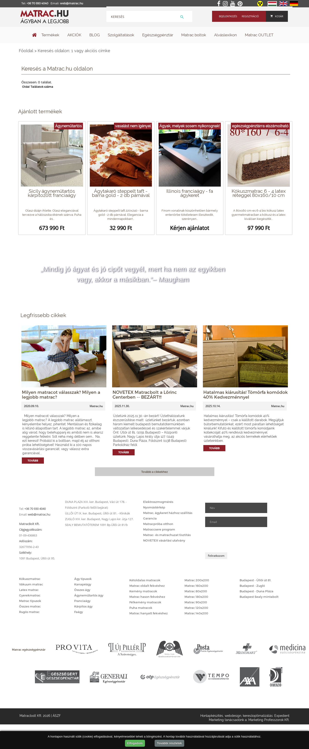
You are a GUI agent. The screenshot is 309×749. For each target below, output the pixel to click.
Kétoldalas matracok (144, 580)
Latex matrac (29, 590)
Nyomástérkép (154, 507)
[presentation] (240, 540)
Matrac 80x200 (195, 591)
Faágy (78, 612)
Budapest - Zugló (252, 585)
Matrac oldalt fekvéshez (147, 585)
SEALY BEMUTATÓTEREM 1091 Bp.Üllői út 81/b (96, 525)
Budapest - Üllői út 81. (255, 580)
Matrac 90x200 (195, 602)
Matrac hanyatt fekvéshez (148, 613)
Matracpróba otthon (158, 524)
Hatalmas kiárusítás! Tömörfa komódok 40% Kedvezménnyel (245, 394)
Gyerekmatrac (29, 595)
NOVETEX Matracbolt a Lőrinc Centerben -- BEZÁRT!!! (145, 394)
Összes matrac (30, 606)
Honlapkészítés (211, 716)
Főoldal (26, 50)
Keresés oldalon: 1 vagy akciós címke (74, 50)
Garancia (150, 518)
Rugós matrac (29, 612)
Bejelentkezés (228, 16)
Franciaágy (82, 601)
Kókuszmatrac (29, 579)
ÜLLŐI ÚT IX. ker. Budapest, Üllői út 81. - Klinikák (97, 513)
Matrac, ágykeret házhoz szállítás (167, 513)
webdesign (233, 716)
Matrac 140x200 (196, 613)
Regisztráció (250, 16)
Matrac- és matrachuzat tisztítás (167, 535)
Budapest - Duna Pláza (256, 591)
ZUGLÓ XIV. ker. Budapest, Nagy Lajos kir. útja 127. (99, 519)
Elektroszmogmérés (158, 502)
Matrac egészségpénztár (28, 649)
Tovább (33, 460)
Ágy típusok (83, 579)
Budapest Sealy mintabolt (259, 597)
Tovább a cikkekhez (154, 471)
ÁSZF (57, 716)
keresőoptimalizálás (258, 716)
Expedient (281, 716)
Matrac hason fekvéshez (147, 597)
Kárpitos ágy (83, 606)
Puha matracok (140, 608)
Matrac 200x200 (196, 580)
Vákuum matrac (31, 584)
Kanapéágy (82, 584)
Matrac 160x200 (196, 585)
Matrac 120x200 (196, 608)
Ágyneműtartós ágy (88, 595)
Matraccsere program (159, 529)
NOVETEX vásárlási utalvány (164, 540)
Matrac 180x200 (196, 597)
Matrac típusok (30, 601)
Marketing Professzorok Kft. (268, 720)
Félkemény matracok (145, 602)
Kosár (276, 16)
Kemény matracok (143, 591)
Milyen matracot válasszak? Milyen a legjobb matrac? (61, 394)
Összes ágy (82, 590)
